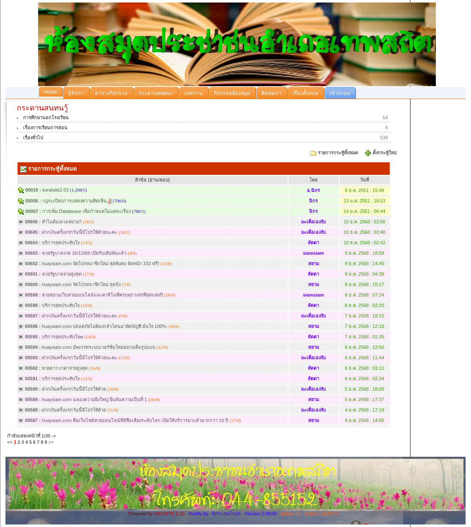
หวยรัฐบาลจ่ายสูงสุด (62, 273)
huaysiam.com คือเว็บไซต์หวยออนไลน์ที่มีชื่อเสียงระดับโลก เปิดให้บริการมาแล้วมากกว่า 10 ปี (135, 420)
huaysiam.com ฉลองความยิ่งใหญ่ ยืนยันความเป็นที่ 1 (94, 399)
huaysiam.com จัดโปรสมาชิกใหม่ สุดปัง (81, 284)
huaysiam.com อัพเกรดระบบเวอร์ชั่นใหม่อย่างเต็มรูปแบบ (98, 347)
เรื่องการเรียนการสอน (45, 127)
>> (51, 442)
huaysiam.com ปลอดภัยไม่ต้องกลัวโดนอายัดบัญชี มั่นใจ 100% (104, 326)
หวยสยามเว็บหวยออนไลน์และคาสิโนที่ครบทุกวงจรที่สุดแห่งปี (102, 294)
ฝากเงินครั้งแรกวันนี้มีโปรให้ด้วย (74, 388)
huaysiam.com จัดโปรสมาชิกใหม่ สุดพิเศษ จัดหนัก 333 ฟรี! (101, 263)
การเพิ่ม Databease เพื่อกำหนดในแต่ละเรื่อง (86, 211)
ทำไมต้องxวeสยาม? (62, 221)
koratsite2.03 (55, 189)
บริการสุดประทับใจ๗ (62, 336)
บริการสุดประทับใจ (61, 242)
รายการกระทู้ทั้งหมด (338, 152)
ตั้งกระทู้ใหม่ (385, 152)
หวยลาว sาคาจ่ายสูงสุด (65, 368)
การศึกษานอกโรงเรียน (46, 117)
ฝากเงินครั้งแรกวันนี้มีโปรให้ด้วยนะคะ (79, 232)
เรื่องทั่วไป (33, 137)
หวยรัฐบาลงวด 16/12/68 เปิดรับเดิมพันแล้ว (84, 253)
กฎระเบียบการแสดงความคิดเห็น (74, 200)
